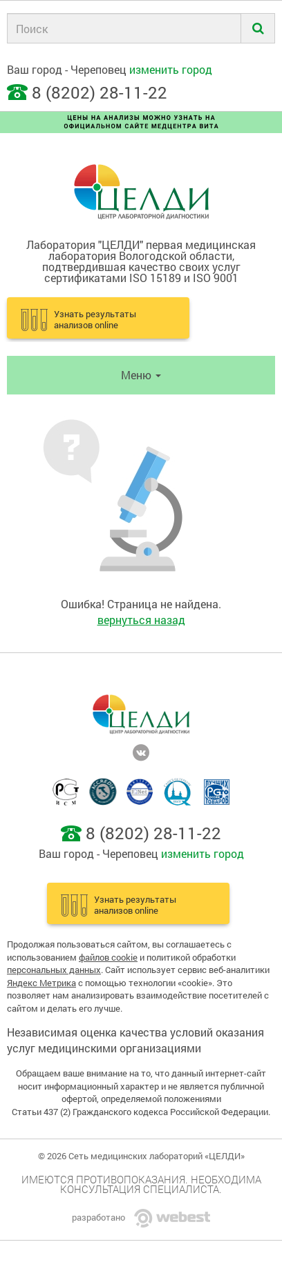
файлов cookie (108, 957)
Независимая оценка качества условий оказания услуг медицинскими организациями (135, 1040)
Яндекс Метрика (41, 982)
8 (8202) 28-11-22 (99, 92)
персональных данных (54, 969)
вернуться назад (141, 619)
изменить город (170, 69)
